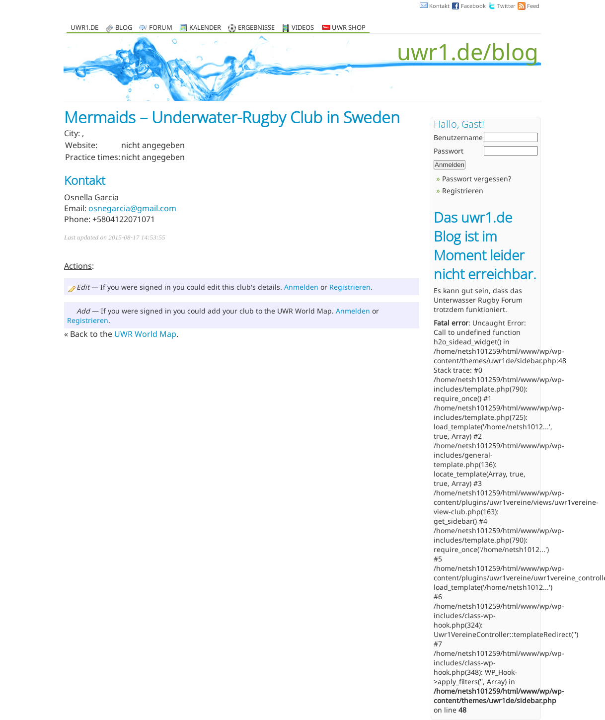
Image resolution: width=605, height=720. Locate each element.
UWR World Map (145, 333)
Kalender (205, 28)
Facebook (473, 5)
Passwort (448, 151)
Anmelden (301, 287)
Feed (533, 5)
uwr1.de (84, 28)
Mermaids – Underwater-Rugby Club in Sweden (232, 117)
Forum (160, 28)
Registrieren (350, 287)
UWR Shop (344, 28)
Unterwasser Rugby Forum (478, 300)
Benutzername (458, 137)
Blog (123, 28)
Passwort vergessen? (476, 178)
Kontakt (439, 5)
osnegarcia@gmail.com (132, 208)
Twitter (506, 5)
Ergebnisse (256, 28)
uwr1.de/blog (467, 51)
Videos (303, 28)
